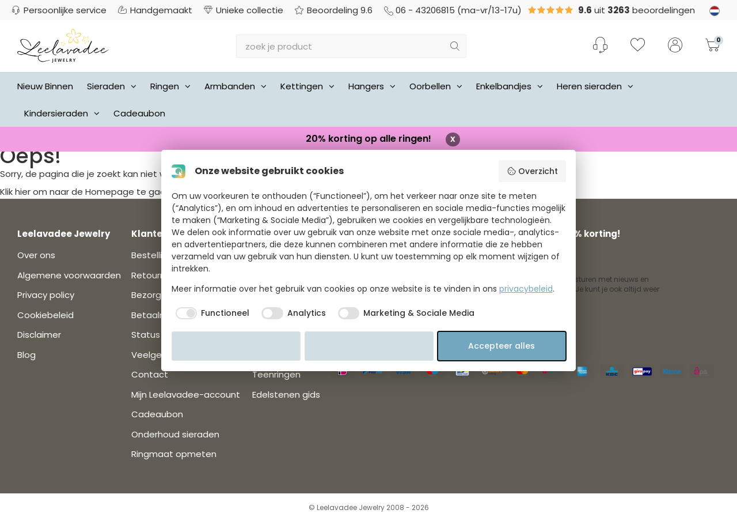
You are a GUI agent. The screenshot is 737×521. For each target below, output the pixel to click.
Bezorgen (151, 295)
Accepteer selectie (369, 346)
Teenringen (276, 374)
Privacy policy (45, 295)
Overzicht (532, 171)
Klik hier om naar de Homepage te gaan (85, 192)
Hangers (372, 86)
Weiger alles (236, 346)
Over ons (36, 255)
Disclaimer (39, 335)
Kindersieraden (62, 113)
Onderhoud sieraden (175, 434)
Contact (149, 374)
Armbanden (235, 86)
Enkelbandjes (509, 86)
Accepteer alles (501, 346)
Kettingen (307, 86)
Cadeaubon (139, 113)
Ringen (170, 86)
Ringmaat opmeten (173, 454)
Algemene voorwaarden (69, 275)
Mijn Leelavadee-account (185, 394)
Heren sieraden (595, 86)
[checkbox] (211, 313)
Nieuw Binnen (45, 86)
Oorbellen (435, 86)
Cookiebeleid (45, 315)
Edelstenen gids (286, 394)
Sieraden (111, 86)
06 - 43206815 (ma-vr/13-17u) (453, 10)
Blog (26, 355)
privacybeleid (526, 289)
